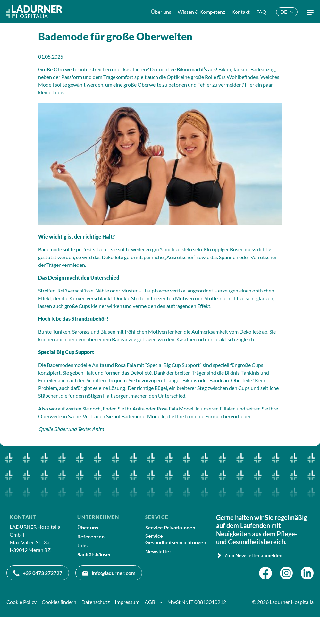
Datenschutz (95, 602)
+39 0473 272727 (37, 573)
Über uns (87, 527)
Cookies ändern (59, 602)
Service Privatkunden (170, 527)
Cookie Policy (21, 602)
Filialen (228, 408)
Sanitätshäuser (94, 554)
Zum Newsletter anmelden (249, 555)
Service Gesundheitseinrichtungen (175, 539)
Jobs (82, 545)
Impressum (127, 602)
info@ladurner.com (108, 573)
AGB (150, 602)
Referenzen (91, 536)
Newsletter (158, 551)
